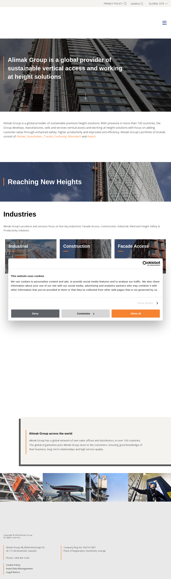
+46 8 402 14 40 (21, 557)
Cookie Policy (13, 564)
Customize (85, 313)
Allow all (135, 313)
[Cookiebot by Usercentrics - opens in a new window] (145, 263)
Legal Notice (13, 572)
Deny (35, 313)
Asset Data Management (19, 568)
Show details (145, 303)
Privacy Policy (115, 3)
